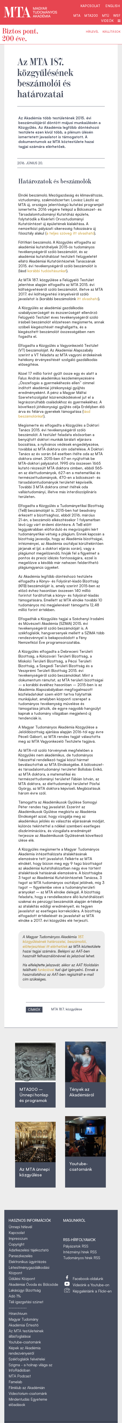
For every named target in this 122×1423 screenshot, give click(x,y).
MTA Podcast (20, 1376)
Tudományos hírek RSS (81, 1257)
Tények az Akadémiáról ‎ (81, 1091)
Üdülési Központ (22, 1278)
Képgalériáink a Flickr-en (92, 1291)
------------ (18, 1307)
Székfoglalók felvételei (27, 1359)
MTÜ (105, 16)
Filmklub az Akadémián (27, 1387)
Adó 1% (15, 1296)
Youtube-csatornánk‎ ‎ (80, 1166)
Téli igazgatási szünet (26, 1302)
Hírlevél (92, 31)
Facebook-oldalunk (88, 1278)
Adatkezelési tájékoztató (29, 1250)
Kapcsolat (90, 6)
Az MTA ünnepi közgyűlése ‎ (34, 1171)
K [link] (23, 308)
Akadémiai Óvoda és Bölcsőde (33, 1284)
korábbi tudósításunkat (46, 271)
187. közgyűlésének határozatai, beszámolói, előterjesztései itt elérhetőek (55, 941)
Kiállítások (111, 31)
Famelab (15, 1382)
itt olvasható (87, 299)
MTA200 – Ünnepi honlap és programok (33, 1094)
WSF (116, 16)
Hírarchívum (18, 1313)
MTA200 (91, 16)
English (112, 6)
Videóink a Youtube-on (91, 1285)
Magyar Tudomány (23, 1319)
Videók (107, 21)
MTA (76, 16)
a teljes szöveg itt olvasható (70, 233)
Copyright (16, 1244)
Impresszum (18, 1238)
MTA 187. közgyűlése (66, 1009)
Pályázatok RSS (75, 1246)
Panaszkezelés (21, 1256)
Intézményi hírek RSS (80, 1252)
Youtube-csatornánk (25, 1342)
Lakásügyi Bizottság (25, 1290)
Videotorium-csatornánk (28, 1393)
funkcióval (46, 969)
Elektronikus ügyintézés (27, 1261)
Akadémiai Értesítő (24, 1325)
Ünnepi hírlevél (20, 1227)
